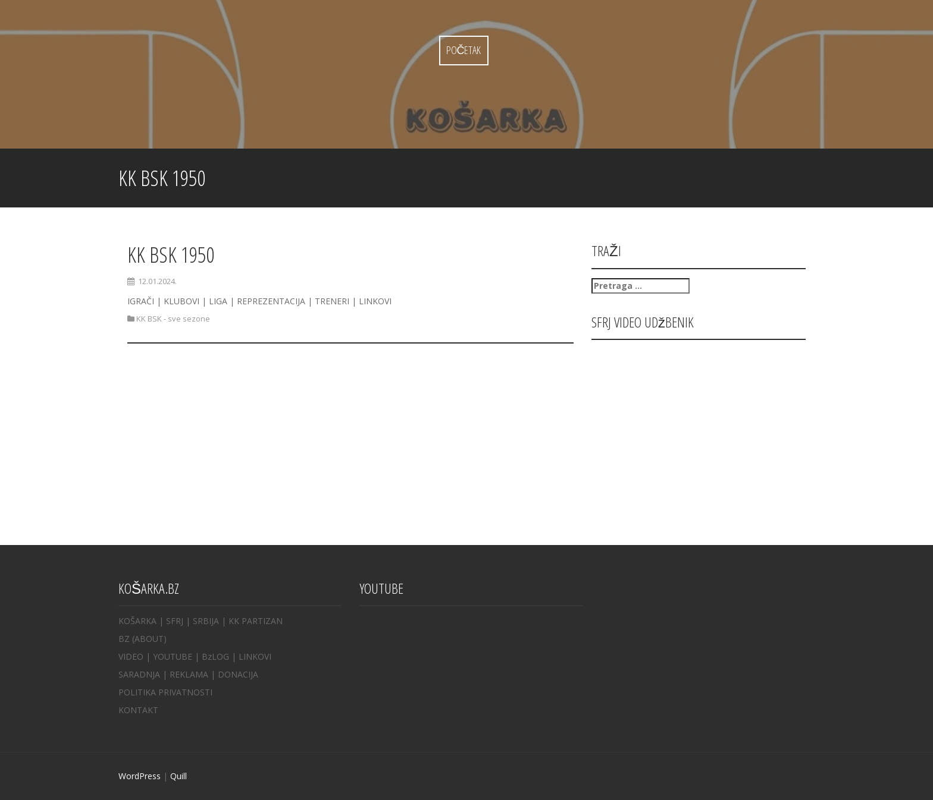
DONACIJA (238, 674)
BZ (124, 638)
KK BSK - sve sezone (173, 318)
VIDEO (130, 656)
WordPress (139, 776)
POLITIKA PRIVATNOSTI (165, 692)
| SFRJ (171, 620)
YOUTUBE (172, 656)
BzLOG (215, 656)
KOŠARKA (137, 620)
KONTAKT (138, 710)
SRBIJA (206, 620)
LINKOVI (255, 656)
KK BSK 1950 (170, 254)
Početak (463, 50)
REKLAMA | (194, 674)
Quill (178, 776)
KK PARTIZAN (255, 620)
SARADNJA (139, 674)
